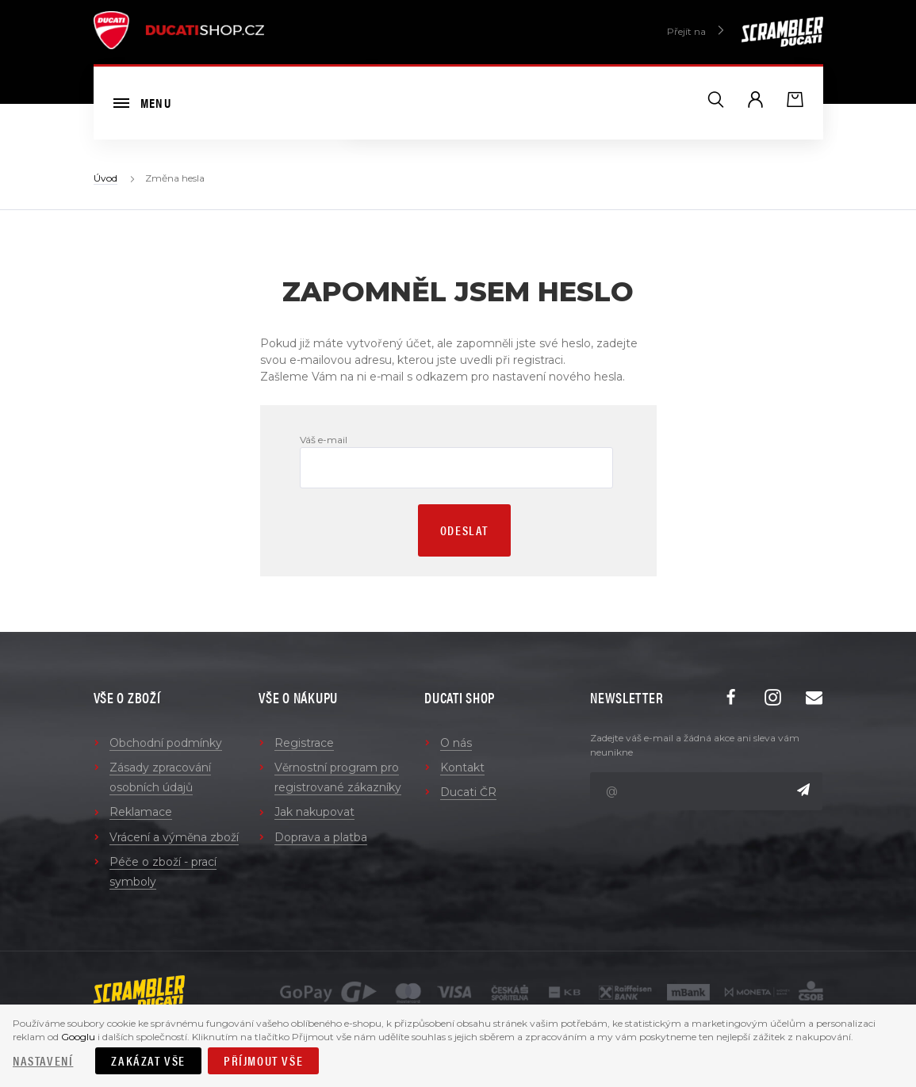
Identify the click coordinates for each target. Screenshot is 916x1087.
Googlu (78, 1037)
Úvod (105, 178)
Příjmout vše (263, 1060)
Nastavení (43, 1060)
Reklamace (140, 812)
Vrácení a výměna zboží (174, 837)
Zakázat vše (148, 1060)
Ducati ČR (468, 792)
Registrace (304, 743)
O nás (456, 743)
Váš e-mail (323, 440)
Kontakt (462, 767)
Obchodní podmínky (165, 743)
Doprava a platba (320, 837)
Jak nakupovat (314, 812)
